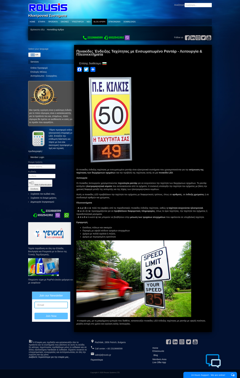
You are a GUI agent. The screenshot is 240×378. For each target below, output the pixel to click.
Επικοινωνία (114, 22)
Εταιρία (41, 22)
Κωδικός (32, 171)
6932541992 (43, 215)
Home (32, 22)
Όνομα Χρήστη (35, 162)
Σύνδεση (34, 189)
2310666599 (51, 210)
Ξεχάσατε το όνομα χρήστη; (43, 198)
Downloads (130, 22)
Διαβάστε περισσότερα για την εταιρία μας (49, 357)
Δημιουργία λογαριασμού (43, 202)
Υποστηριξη (78, 22)
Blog (156, 355)
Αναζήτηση (179, 5)
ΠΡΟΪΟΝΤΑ (53, 22)
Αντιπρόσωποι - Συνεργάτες (43, 76)
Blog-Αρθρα (99, 22)
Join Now (51, 316)
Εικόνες (65, 22)
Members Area (159, 359)
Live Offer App (159, 362)
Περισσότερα (97, 360)
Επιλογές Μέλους (38, 72)
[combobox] (198, 5)
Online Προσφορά (39, 68)
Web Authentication (40, 183)
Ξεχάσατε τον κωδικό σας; (42, 194)
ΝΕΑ (89, 22)
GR (34, 54)
